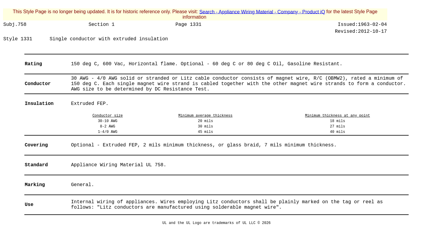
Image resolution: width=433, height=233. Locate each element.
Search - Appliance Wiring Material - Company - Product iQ (262, 11)
